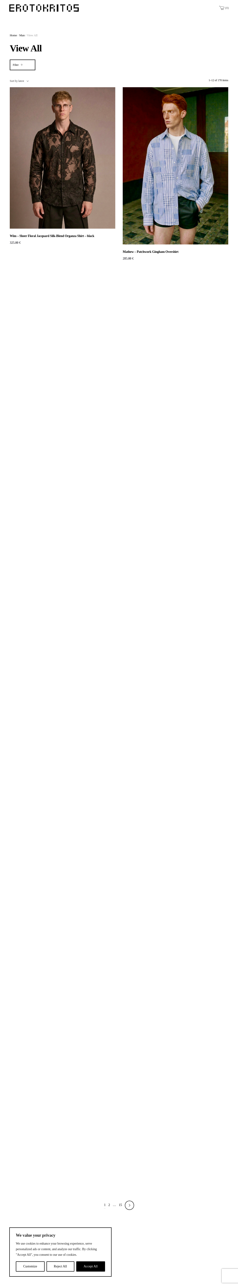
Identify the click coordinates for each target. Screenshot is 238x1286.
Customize (30, 1266)
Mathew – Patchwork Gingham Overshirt (150, 252)
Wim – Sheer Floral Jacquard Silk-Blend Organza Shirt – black (52, 236)
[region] (60, 1252)
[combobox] (19, 81)
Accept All (91, 1266)
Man (22, 35)
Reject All (60, 1266)
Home (13, 35)
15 (120, 1205)
